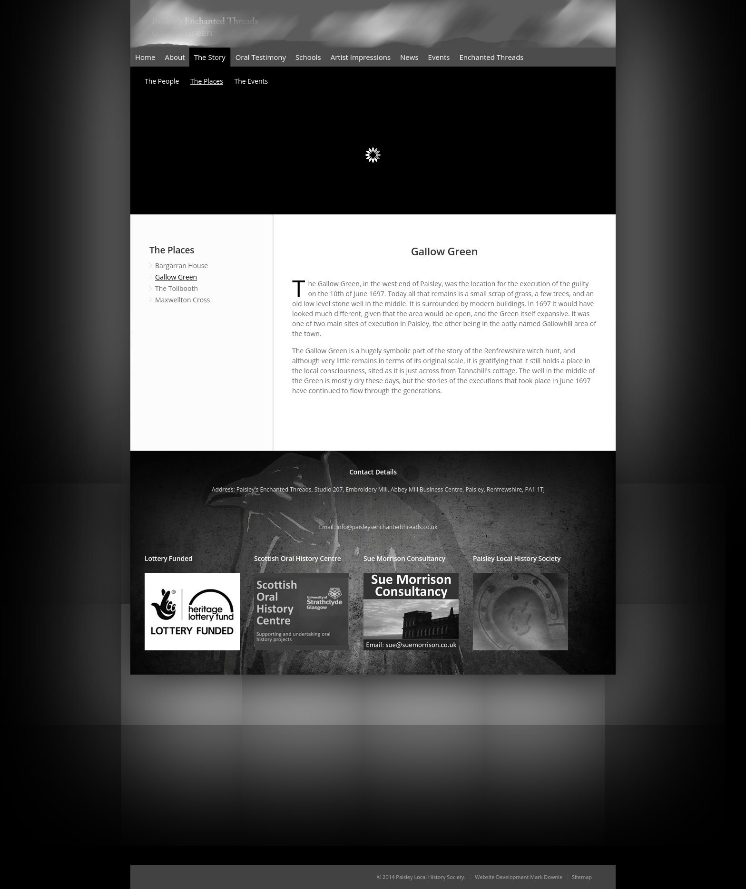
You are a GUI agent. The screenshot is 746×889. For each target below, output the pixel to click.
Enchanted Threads (492, 57)
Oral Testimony (261, 57)
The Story (210, 57)
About (175, 57)
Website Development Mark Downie (518, 876)
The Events (251, 81)
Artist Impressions (361, 57)
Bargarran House (181, 265)
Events (439, 57)
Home (145, 57)
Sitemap (582, 876)
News (409, 57)
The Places (206, 81)
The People (162, 81)
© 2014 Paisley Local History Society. (421, 876)
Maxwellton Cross (182, 299)
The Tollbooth (176, 288)
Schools (308, 57)
